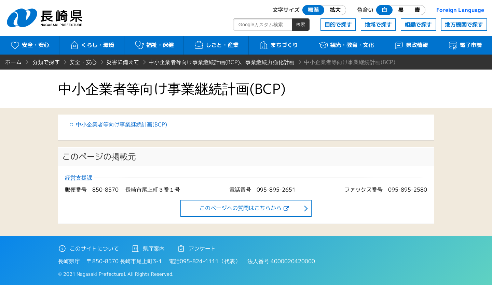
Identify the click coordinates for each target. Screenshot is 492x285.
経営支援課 (78, 178)
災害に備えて (122, 62)
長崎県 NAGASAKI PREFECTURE (45, 18)
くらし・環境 (91, 45)
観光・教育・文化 (346, 45)
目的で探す (338, 24)
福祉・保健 (154, 45)
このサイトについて (88, 248)
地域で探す (378, 24)
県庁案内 (148, 248)
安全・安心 (29, 45)
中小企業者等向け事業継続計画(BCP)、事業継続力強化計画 (222, 62)
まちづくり (278, 45)
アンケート (196, 248)
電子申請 (465, 45)
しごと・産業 (216, 45)
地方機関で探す (464, 24)
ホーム (13, 62)
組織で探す (418, 24)
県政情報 (411, 45)
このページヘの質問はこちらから (241, 208)
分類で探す (46, 62)
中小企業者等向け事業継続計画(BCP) (121, 124)
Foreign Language (460, 10)
